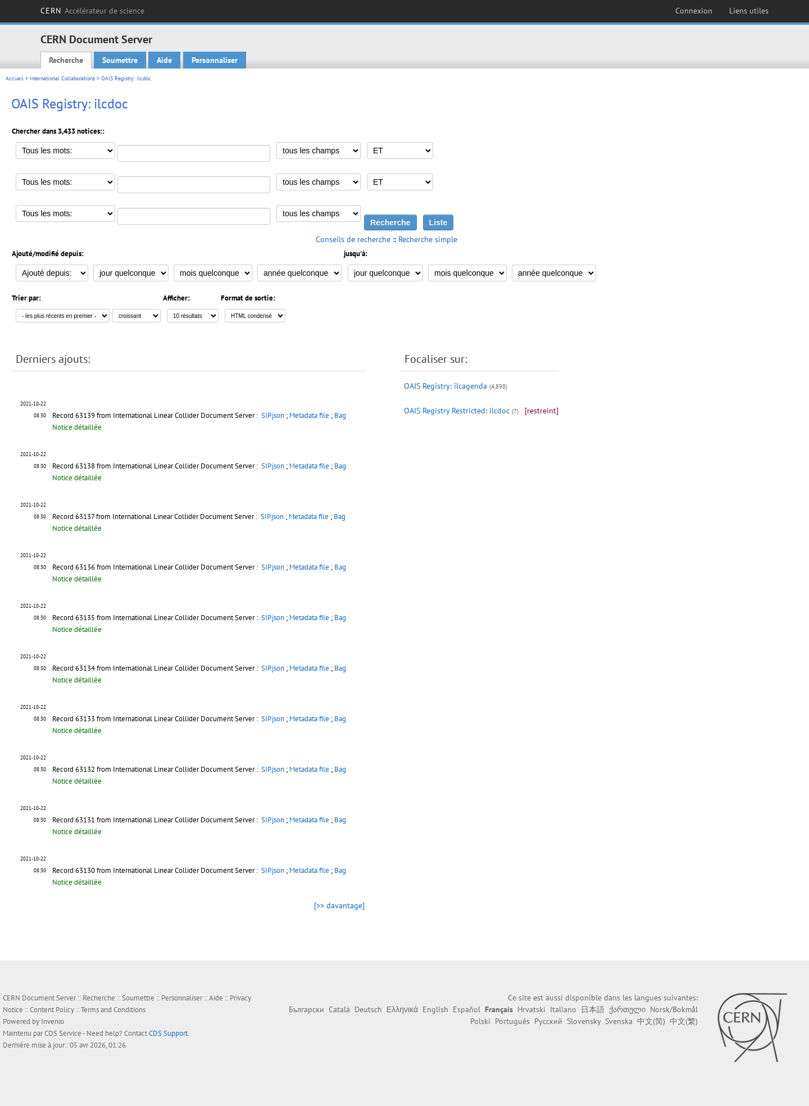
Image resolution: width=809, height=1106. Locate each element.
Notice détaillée (77, 427)
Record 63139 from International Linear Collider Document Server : (156, 415)
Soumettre (120, 60)
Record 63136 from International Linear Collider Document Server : (156, 567)
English (435, 1009)
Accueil (15, 78)
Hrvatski (531, 1009)
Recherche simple (427, 239)
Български (306, 1009)
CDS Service (62, 1033)
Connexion (693, 11)
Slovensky (584, 1021)
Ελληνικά (402, 1009)
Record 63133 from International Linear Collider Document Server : (156, 718)
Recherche (66, 60)
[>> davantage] (339, 905)
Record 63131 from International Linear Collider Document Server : (156, 820)
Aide (164, 60)
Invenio (52, 1021)
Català (339, 1009)
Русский (548, 1021)
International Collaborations (62, 78)
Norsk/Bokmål (674, 1009)
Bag (340, 415)
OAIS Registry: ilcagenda (445, 386)
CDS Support (168, 1033)
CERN (92, 11)
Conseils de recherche (353, 239)
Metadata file (309, 415)
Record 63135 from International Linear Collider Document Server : (156, 617)
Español (466, 1009)
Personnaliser (215, 60)
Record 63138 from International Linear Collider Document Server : (156, 466)
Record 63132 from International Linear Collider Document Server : (156, 769)
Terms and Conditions (113, 1009)
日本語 (593, 1009)
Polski (480, 1021)
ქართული (627, 1009)
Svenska (619, 1021)
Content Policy (52, 1009)
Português (512, 1021)
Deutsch (368, 1009)
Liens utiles (749, 11)
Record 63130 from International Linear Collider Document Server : (156, 870)
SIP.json (272, 415)
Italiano (563, 1009)
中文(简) (651, 1021)
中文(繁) (684, 1021)
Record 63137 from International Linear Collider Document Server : (155, 516)
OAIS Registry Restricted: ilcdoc (457, 411)
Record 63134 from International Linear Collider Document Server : (156, 668)
